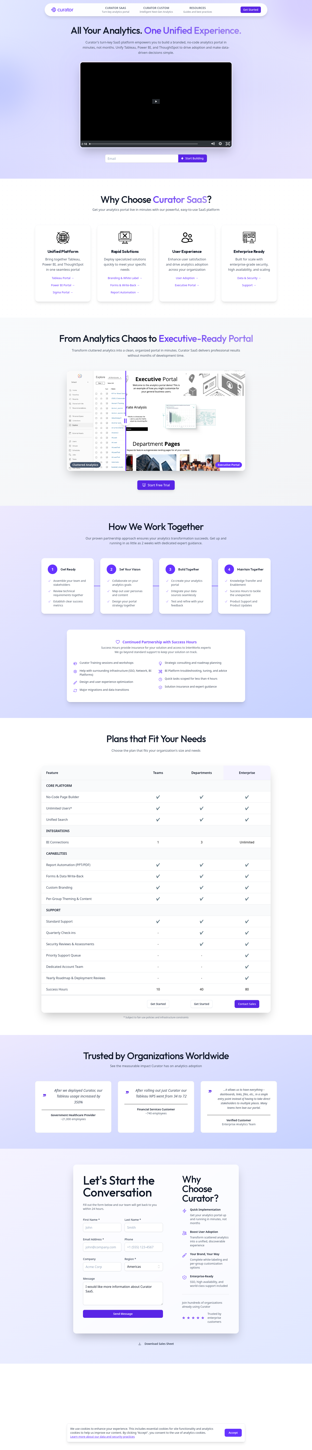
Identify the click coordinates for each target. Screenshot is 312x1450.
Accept (233, 1433)
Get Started (250, 10)
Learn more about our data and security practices (102, 1436)
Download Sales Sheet (156, 1344)
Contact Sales (247, 1004)
